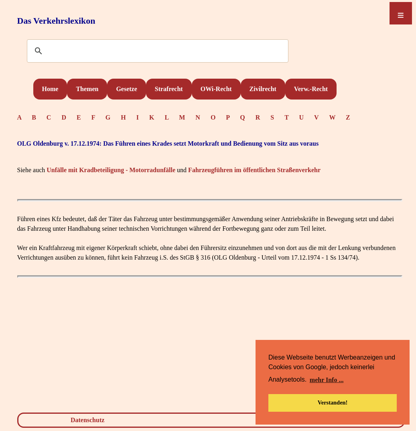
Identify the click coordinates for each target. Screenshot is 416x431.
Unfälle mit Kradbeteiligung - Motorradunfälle (111, 170)
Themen (87, 88)
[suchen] (156, 51)
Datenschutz (87, 420)
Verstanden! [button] (333, 402)
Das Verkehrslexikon (56, 21)
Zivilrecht (263, 88)
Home (50, 88)
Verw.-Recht (311, 88)
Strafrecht (169, 88)
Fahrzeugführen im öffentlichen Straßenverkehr (254, 170)
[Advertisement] (209, 347)
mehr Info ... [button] (327, 379)
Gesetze (126, 88)
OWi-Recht (216, 88)
